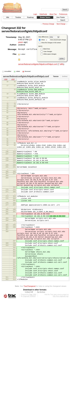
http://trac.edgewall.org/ (60, 337)
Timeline (18, 17)
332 (18, 27)
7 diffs (60, 64)
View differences (43, 37)
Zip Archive (41, 333)
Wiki (7, 17)
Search (62, 20)
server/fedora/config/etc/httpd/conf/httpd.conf (38, 64)
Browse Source (45, 17)
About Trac (53, 14)
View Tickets (60, 17)
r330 (5, 79)
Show (42, 40)
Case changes (47, 51)
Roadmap (30, 17)
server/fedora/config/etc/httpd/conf (24, 31)
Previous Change (48, 24)
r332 (13, 79)
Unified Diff (29, 333)
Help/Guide (43, 14)
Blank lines (46, 49)
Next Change (61, 24)
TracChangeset (30, 327)
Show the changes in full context (50, 42)
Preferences (63, 14)
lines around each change (55, 40)
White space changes (49, 54)
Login (35, 14)
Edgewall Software (29, 337)
